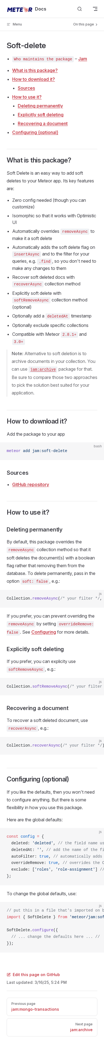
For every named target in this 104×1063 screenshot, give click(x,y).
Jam (82, 58)
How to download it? (33, 79)
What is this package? (35, 70)
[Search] (79, 9)
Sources (26, 88)
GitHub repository (30, 484)
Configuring (43, 632)
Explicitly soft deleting (41, 114)
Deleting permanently (40, 106)
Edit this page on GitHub (33, 974)
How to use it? (27, 97)
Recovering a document (43, 123)
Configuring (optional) (35, 132)
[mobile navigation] (95, 9)
